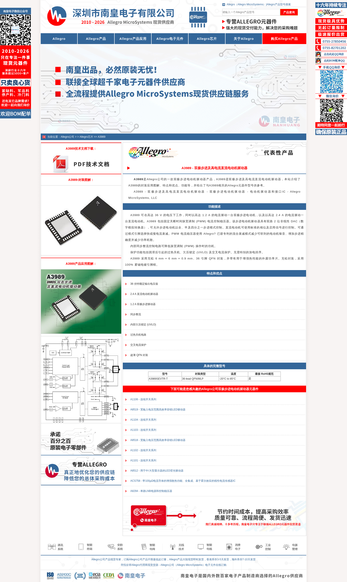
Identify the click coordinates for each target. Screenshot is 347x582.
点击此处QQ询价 (334, 54)
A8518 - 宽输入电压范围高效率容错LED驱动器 (157, 440)
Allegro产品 (96, 39)
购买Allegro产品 (284, 39)
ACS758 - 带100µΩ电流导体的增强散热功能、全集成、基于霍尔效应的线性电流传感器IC (182, 480)
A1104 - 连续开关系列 (143, 419)
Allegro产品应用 (133, 39)
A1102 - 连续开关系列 (143, 450)
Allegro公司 (67, 136)
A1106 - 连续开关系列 (143, 399)
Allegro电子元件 (169, 39)
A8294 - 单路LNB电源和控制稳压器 (151, 491)
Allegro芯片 (207, 39)
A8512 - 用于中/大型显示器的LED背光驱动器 (156, 470)
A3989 (101, 136)
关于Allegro (244, 39)
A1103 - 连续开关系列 (143, 429)
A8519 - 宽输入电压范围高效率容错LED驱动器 (157, 409)
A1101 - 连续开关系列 (143, 460)
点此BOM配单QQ (334, 60)
